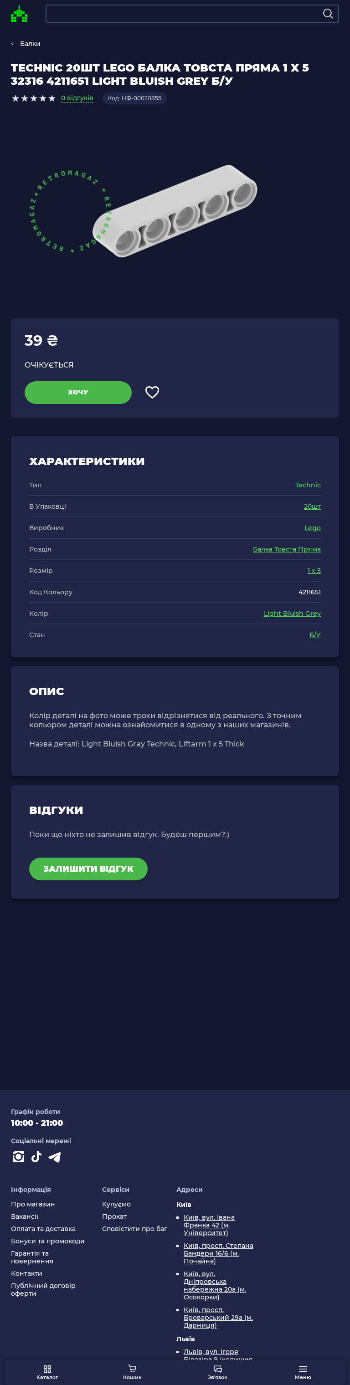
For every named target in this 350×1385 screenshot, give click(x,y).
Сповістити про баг (134, 1229)
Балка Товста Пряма (287, 549)
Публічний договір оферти (43, 1290)
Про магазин (33, 1204)
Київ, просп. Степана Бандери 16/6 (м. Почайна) (218, 1253)
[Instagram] (20, 1159)
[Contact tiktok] (38, 1159)
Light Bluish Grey (292, 613)
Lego (312, 528)
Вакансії (24, 1217)
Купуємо (116, 1204)
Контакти (26, 1274)
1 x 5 (314, 571)
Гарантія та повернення (32, 1257)
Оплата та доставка (43, 1229)
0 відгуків (77, 98)
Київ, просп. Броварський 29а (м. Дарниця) (218, 1317)
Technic (308, 485)
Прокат (114, 1217)
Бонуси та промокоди (48, 1241)
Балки (30, 44)
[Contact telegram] (56, 1159)
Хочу (78, 392)
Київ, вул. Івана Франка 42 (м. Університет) (209, 1225)
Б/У (315, 635)
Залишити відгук (88, 869)
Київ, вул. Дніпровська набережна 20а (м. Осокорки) (215, 1285)
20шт (312, 506)
